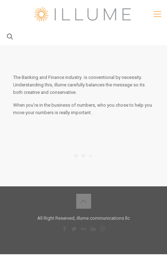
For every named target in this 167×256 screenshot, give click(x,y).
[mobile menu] (157, 14)
